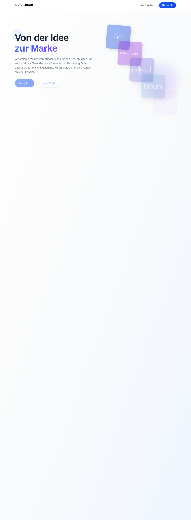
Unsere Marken (146, 5)
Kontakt (167, 5)
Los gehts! (24, 83)
